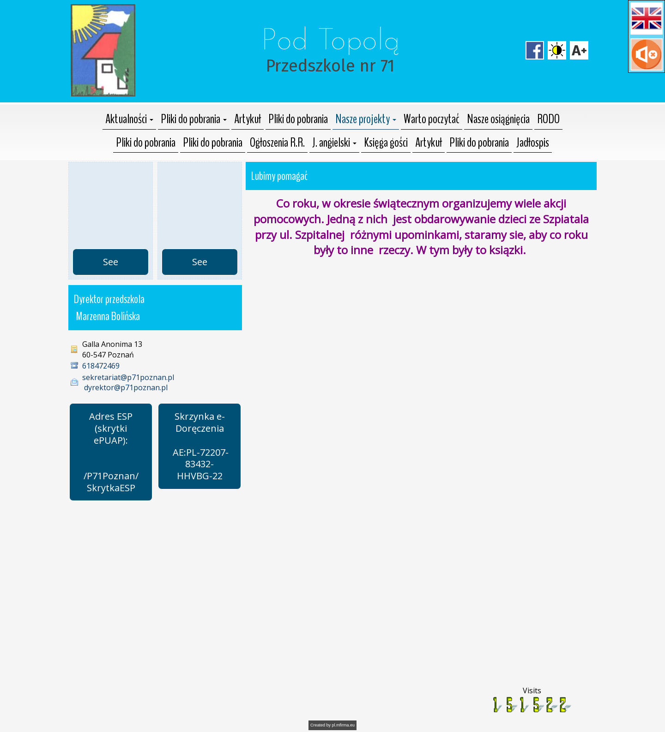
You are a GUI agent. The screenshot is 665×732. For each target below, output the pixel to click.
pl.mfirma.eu (343, 725)
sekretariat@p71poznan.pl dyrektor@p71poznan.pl (128, 382)
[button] (647, 18)
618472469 (101, 366)
